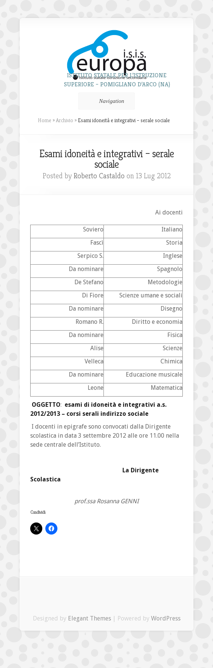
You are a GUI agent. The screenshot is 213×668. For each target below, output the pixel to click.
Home (44, 120)
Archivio (64, 120)
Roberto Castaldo (99, 176)
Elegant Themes (89, 618)
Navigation (105, 101)
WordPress (166, 618)
